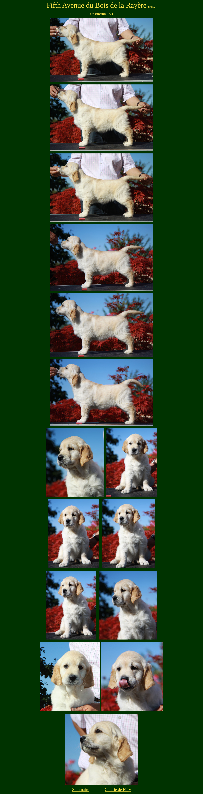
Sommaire (80, 789)
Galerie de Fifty (118, 789)
